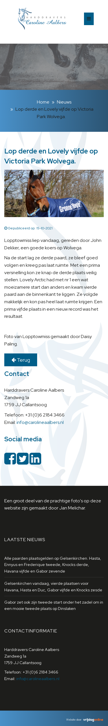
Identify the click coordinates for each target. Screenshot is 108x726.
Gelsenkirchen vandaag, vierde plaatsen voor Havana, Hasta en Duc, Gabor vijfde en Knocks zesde (53, 586)
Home (43, 102)
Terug (20, 360)
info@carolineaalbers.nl (40, 422)
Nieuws (64, 102)
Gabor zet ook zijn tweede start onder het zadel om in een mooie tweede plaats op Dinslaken (53, 605)
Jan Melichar (72, 508)
